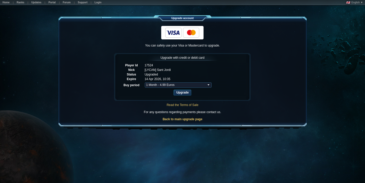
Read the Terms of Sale (182, 105)
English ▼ (354, 2)
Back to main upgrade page (183, 119)
